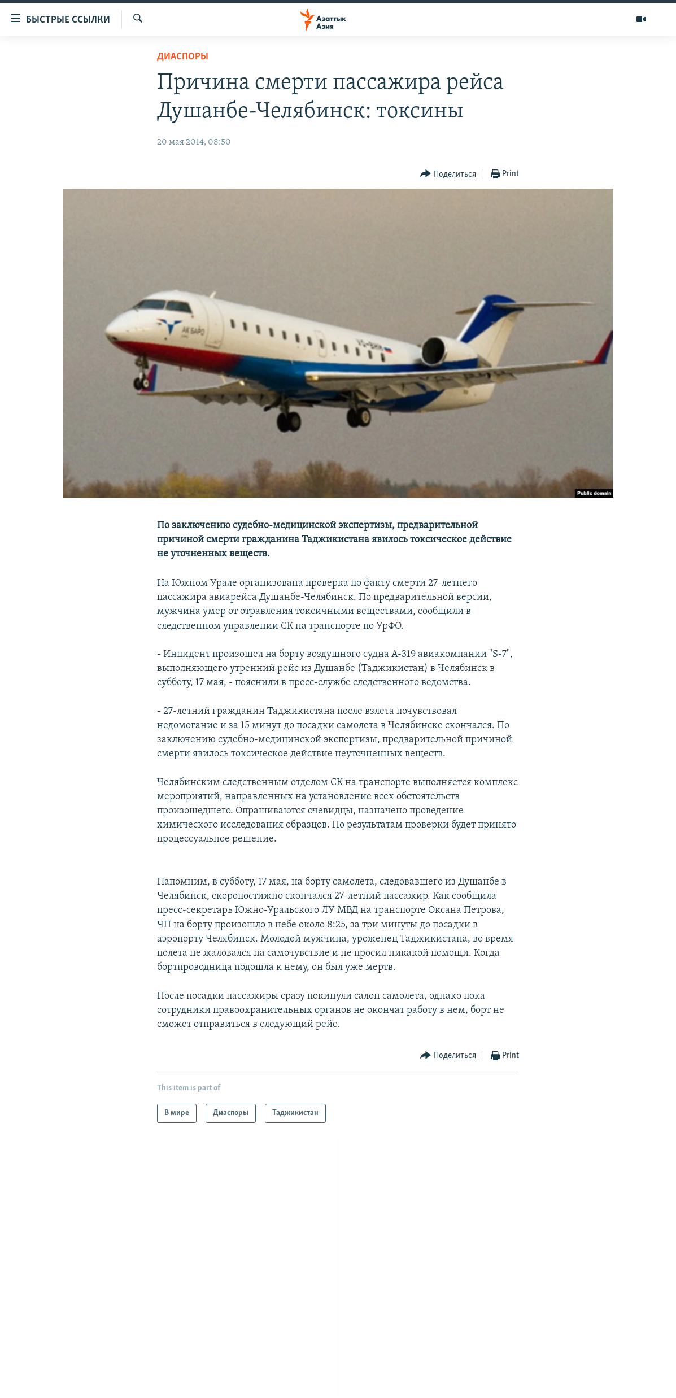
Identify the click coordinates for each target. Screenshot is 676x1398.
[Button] (448, 174)
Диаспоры (182, 56)
